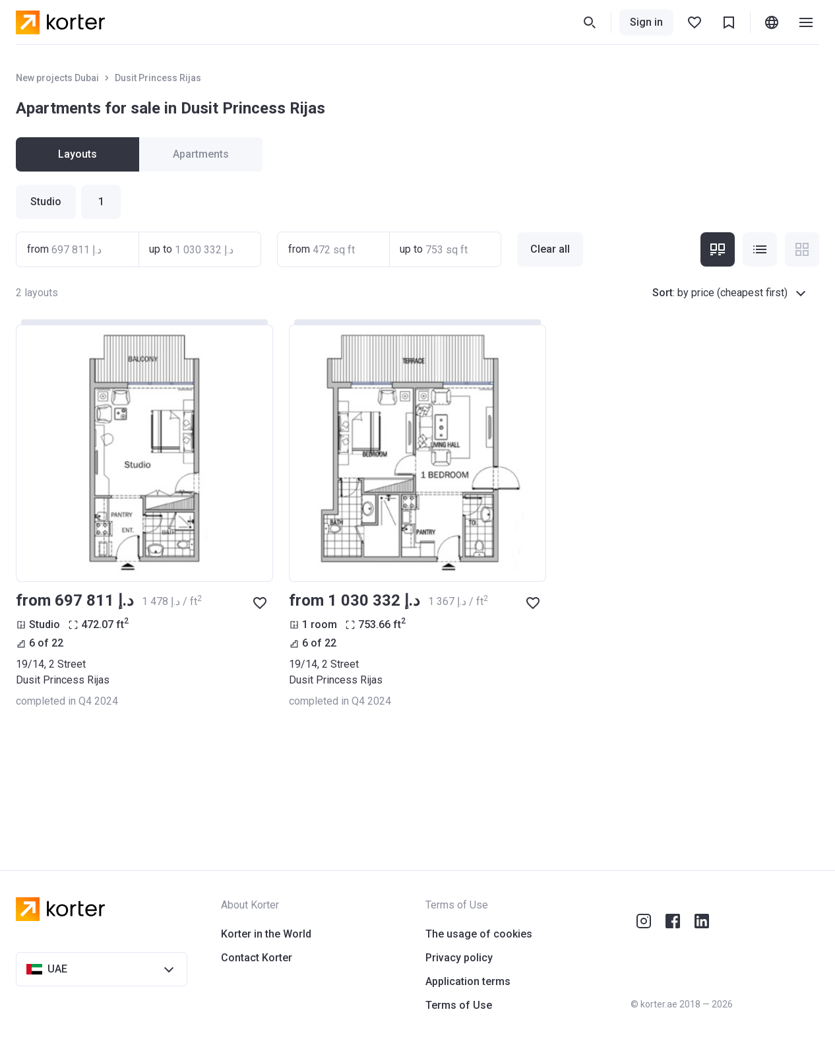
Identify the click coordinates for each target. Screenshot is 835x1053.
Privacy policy (459, 957)
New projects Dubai (57, 78)
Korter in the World (266, 934)
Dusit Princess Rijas (158, 78)
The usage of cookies (478, 934)
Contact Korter (256, 957)
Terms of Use (458, 1005)
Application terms (467, 981)
